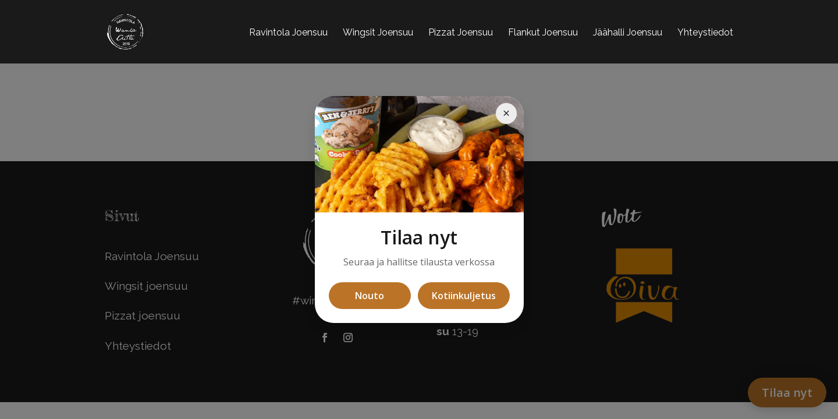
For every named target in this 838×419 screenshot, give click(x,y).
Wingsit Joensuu (378, 32)
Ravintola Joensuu (288, 32)
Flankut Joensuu (543, 32)
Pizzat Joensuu (460, 32)
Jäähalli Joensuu (627, 32)
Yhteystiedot (705, 32)
